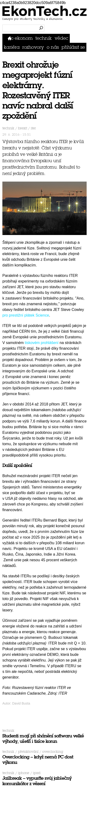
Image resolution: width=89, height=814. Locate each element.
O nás (53, 47)
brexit (22, 128)
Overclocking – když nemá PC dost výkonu (37, 759)
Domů (10, 38)
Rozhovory (33, 47)
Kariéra (12, 47)
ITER (33, 128)
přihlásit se (73, 47)
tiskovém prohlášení (41, 343)
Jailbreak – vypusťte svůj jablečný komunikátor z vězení (36, 781)
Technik (43, 38)
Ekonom (24, 38)
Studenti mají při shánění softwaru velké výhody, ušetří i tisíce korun (43, 738)
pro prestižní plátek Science (25, 315)
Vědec (61, 38)
